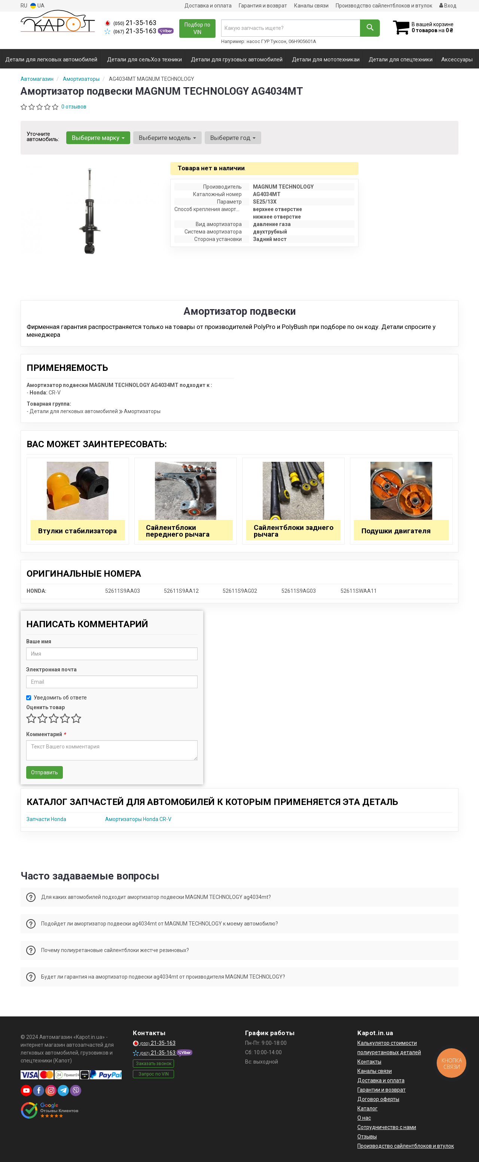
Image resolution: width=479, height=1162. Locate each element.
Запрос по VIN (153, 1074)
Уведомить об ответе (56, 698)
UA (37, 6)
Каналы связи (311, 6)
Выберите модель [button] (167, 137)
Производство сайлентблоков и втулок (384, 6)
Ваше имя (38, 641)
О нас (364, 1118)
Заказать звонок (153, 1063)
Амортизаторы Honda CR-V (138, 819)
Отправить (44, 772)
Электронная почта (51, 670)
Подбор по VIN (197, 28)
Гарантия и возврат (263, 6)
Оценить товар (45, 707)
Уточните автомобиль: (43, 137)
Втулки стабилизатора (77, 531)
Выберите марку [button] (98, 137)
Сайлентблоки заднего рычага (293, 531)
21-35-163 (130, 23)
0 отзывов (73, 107)
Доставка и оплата (208, 6)
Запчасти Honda (46, 819)
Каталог (367, 1108)
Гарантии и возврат (381, 1090)
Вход (448, 6)
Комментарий (45, 734)
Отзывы (367, 1137)
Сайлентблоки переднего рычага (178, 531)
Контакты (369, 1062)
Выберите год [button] (233, 137)
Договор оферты (378, 1099)
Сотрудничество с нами (386, 1127)
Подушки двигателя (396, 531)
